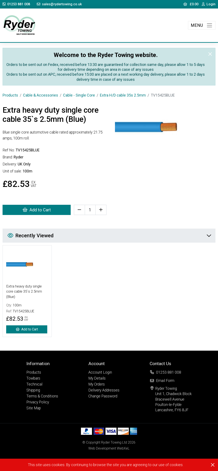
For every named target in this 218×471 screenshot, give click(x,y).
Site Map (33, 408)
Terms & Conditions (42, 396)
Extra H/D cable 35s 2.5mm (123, 95)
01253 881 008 (16, 4)
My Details (97, 378)
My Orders (96, 384)
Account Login (100, 372)
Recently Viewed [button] (109, 236)
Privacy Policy (37, 402)
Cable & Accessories (40, 95)
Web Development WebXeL (108, 448)
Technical (34, 384)
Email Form (165, 381)
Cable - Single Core (79, 95)
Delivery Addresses (103, 390)
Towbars (33, 378)
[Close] (210, 54)
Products (10, 95)
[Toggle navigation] (201, 25)
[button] (42, 363)
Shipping (33, 390)
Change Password (102, 396)
